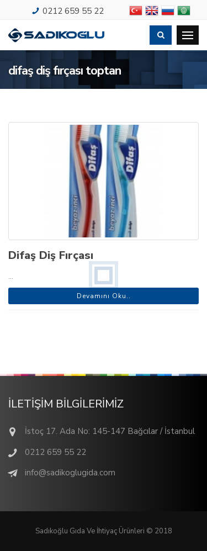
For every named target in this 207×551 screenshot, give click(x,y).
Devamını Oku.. (104, 296)
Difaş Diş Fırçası (50, 255)
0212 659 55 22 (73, 11)
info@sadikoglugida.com (70, 472)
